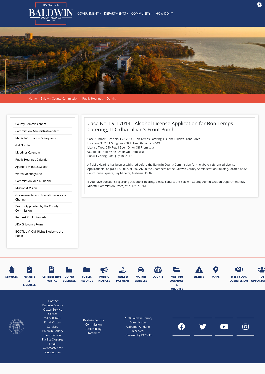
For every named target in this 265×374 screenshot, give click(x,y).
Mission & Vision (26, 188)
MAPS (216, 272)
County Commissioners (30, 124)
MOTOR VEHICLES (140, 274)
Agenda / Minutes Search (31, 167)
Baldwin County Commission (59, 98)
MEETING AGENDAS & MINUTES (176, 278)
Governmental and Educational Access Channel (40, 197)
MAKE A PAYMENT (122, 274)
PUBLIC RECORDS (86, 274)
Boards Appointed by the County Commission (36, 208)
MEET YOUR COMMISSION (238, 274)
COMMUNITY (140, 13)
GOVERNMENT (88, 13)
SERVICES (11, 272)
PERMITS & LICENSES (29, 276)
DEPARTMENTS (115, 13)
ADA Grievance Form (29, 224)
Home (33, 98)
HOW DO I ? (164, 13)
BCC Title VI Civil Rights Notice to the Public (39, 234)
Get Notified (23, 145)
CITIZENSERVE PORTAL (51, 274)
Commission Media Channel (33, 181)
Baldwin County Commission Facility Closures (52, 335)
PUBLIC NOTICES (104, 274)
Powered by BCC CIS (138, 335)
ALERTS (199, 272)
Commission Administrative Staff (37, 131)
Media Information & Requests (35, 138)
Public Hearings (92, 98)
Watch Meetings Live (29, 174)
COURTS (157, 272)
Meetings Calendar (27, 152)
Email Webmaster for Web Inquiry (53, 348)
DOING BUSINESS (69, 274)
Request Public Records (30, 217)
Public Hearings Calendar (32, 160)
